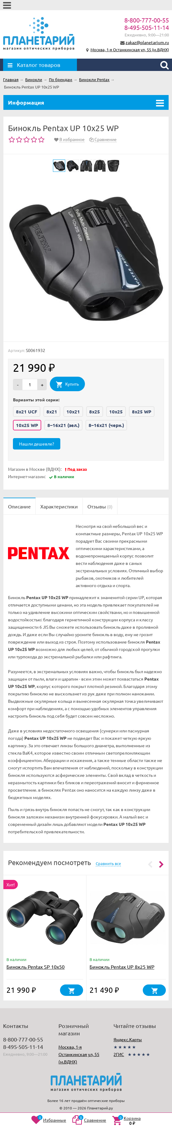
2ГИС (119, 1054)
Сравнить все (108, 863)
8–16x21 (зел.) (63, 425)
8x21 (51, 411)
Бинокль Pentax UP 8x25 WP (122, 966)
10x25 (116, 411)
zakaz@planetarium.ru (147, 42)
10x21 (73, 411)
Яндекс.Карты (128, 1039)
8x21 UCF (26, 411)
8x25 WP (141, 411)
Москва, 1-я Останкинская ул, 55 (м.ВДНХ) (129, 49)
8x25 (94, 411)
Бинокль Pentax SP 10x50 (35, 966)
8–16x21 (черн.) (106, 425)
